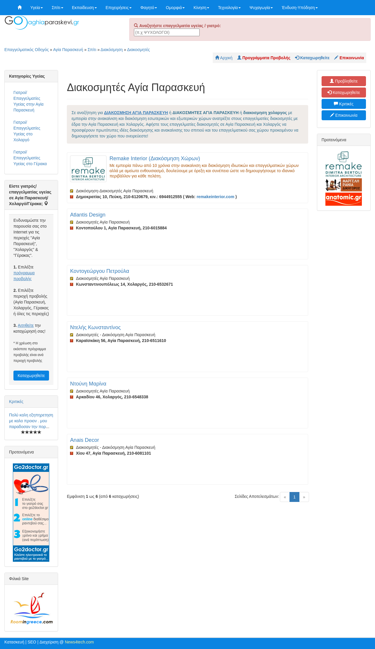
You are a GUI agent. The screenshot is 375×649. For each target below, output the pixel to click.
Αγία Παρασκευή (68, 49)
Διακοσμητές (138, 49)
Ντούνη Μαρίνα (88, 384)
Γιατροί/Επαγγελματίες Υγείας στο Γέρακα (30, 158)
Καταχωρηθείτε (31, 375)
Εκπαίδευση (84, 7)
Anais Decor (84, 440)
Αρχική (224, 57)
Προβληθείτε (344, 81)
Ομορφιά (175, 7)
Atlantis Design (87, 215)
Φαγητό (148, 7)
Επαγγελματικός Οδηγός (26, 49)
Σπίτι (57, 7)
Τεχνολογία (229, 7)
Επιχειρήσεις (119, 7)
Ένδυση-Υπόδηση (300, 7)
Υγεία (36, 7)
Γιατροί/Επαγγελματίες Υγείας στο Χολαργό (26, 131)
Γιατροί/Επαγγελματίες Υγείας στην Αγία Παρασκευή (28, 101)
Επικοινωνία (343, 115)
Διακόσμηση (112, 49)
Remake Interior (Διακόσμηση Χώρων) (154, 158)
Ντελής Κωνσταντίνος (95, 327)
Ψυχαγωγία (261, 7)
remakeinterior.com (215, 196)
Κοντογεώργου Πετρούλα (99, 271)
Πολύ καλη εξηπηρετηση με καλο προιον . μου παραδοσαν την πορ (31, 421)
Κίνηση (201, 7)
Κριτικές (16, 401)
